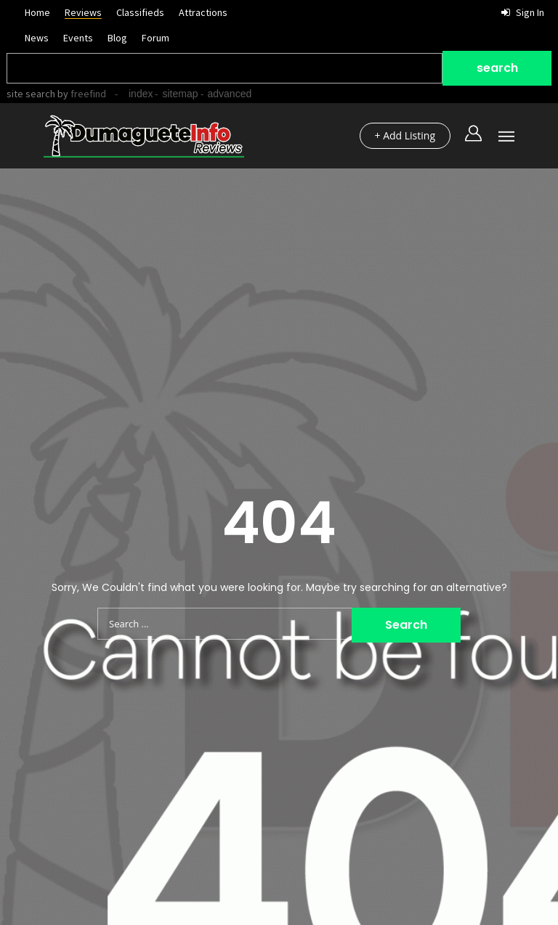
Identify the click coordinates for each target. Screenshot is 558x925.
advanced (230, 93)
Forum (155, 37)
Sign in (522, 12)
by (80, 93)
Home (37, 12)
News (37, 37)
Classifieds (140, 12)
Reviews (83, 12)
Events (78, 37)
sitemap (180, 93)
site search (31, 93)
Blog (117, 37)
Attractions (203, 12)
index (141, 93)
